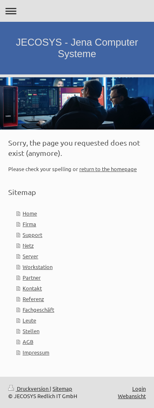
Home (30, 213)
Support (32, 234)
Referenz (33, 298)
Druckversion (29, 388)
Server (30, 256)
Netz (28, 245)
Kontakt (32, 288)
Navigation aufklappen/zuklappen (77, 11)
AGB (28, 341)
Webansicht (132, 395)
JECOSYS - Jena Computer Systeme (77, 48)
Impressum (36, 352)
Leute (29, 320)
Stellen (31, 330)
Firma (29, 223)
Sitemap (62, 388)
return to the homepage (108, 168)
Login (139, 388)
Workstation (38, 266)
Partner (32, 277)
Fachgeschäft (38, 309)
